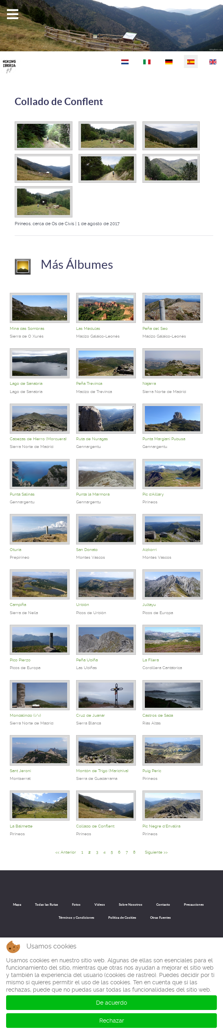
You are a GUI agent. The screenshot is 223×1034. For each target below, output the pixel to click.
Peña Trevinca (89, 383)
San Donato (87, 549)
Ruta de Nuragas (92, 439)
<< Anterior (65, 852)
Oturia (15, 549)
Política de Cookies (122, 917)
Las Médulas (88, 328)
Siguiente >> (156, 852)
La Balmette (21, 826)
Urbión (82, 604)
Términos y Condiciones (76, 917)
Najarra (149, 383)
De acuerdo (111, 1002)
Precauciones (194, 904)
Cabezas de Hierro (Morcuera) (38, 439)
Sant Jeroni (20, 770)
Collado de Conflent (59, 101)
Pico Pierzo (20, 660)
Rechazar (111, 1020)
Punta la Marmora (92, 494)
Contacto (163, 904)
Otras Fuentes (160, 917)
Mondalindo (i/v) (25, 715)
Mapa (17, 904)
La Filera (150, 660)
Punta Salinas (22, 494)
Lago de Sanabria (26, 383)
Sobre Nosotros (130, 904)
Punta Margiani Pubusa (163, 439)
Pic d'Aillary (153, 494)
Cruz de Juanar (90, 715)
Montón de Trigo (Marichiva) (102, 770)
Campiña (18, 604)
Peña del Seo (155, 328)
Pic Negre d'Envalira (161, 826)
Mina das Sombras (27, 328)
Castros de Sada (157, 715)
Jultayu (149, 604)
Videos (99, 904)
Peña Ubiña (87, 660)
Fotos (76, 904)
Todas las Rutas (46, 904)
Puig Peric (151, 770)
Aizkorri (149, 549)
